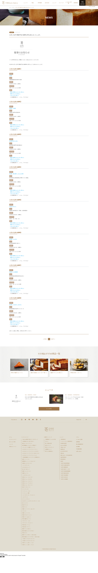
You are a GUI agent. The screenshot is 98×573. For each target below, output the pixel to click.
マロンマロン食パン (14, 95)
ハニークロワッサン (26, 463)
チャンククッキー (25, 487)
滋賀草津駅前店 (63, 455)
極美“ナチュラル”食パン (15, 93)
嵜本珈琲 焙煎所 (64, 441)
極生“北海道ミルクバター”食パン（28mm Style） (31, 535)
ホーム (10, 435)
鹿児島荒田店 (63, 457)
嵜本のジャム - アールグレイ (27, 481)
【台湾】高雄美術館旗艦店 (65, 469)
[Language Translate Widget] (93, 6)
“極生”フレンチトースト (26, 469)
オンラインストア (12, 438)
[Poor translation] (3, 555)
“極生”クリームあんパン (26, 515)
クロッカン (24, 509)
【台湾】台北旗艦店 (64, 477)
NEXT (52, 337)
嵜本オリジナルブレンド (49, 445)
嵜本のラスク (24, 531)
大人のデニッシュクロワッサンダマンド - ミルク (31, 499)
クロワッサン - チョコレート (28, 521)
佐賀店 (62, 459)
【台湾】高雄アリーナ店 (65, 467)
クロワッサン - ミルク (26, 519)
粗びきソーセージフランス (27, 441)
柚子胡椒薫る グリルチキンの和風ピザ (29, 443)
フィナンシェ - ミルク (26, 489)
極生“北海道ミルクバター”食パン (17, 91)
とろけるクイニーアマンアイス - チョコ (29, 453)
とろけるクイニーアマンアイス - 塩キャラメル (30, 451)
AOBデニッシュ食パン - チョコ (28, 543)
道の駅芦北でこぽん (13, 140)
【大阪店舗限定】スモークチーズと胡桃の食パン (31, 455)
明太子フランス (25, 503)
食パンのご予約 (12, 440)
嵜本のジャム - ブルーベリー (27, 483)
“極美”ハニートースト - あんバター (28, 507)
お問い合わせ (78, 449)
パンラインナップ (24, 435)
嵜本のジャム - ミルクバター (27, 475)
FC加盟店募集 (79, 447)
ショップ (61, 435)
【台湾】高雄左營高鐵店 (65, 461)
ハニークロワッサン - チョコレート (28, 493)
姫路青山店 (63, 447)
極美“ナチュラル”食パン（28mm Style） (29, 533)
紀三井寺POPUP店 (64, 449)
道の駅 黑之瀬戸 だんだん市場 (16, 173)
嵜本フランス (24, 505)
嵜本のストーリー (12, 445)
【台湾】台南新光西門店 (65, 463)
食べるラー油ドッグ (26, 467)
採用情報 (78, 440)
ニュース (11, 442)
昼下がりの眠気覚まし (49, 449)
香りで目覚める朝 (48, 441)
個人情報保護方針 (79, 442)
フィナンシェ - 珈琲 (26, 491)
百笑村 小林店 (12, 108)
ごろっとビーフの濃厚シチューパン (28, 445)
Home (10, 7)
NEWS (13, 7)
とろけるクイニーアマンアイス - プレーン (30, 447)
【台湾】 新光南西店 (64, 473)
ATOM (10, 75)
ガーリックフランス (26, 497)
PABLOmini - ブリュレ (26, 523)
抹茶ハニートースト (26, 457)
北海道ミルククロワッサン (27, 461)
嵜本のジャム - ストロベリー (27, 479)
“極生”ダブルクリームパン (27, 513)
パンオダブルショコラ (26, 473)
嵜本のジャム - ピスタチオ (27, 477)
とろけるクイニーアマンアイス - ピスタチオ (30, 449)
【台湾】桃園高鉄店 (64, 465)
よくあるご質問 (79, 438)
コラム (77, 435)
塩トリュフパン (25, 501)
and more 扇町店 (64, 443)
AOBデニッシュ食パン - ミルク (28, 541)
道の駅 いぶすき (13, 238)
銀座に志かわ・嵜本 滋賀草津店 (66, 453)
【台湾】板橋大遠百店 (65, 471)
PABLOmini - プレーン (26, 525)
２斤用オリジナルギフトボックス (28, 539)
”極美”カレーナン (25, 471)
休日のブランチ (48, 443)
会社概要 (78, 445)
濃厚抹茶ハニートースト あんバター (29, 459)
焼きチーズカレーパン (26, 485)
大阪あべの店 (63, 445)
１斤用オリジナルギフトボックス (28, 537)
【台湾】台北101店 (64, 475)
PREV (45, 337)
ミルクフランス (25, 495)
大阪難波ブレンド (48, 447)
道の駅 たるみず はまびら (15, 303)
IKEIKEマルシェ (13, 205)
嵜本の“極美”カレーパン (26, 517)
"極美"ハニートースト (26, 511)
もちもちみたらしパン (26, 465)
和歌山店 (62, 451)
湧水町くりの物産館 (13, 270)
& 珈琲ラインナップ (48, 435)
